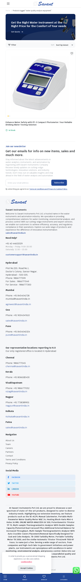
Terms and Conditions (16, 459)
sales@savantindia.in (16, 233)
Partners (10, 452)
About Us (10, 440)
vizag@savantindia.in (16, 391)
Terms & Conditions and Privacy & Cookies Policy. (48, 189)
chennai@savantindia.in (18, 366)
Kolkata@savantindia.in (17, 416)
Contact (9, 456)
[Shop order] (64, 45)
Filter (12, 45)
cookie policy (26, 562)
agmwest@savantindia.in (18, 304)
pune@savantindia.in (16, 334)
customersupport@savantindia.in (22, 254)
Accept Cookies (27, 568)
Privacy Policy (12, 463)
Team (8, 444)
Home (8, 11)
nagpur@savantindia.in (17, 405)
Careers (9, 448)
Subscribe (59, 182)
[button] (71, 53)
